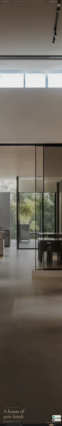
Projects (28, 1)
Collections (22, 1)
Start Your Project (54, 1)
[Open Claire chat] (56, 420)
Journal (32, 1)
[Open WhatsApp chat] (56, 416)
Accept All (51, 424)
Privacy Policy (20, 424)
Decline (55, 424)
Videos (41, 1)
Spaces (17, 1)
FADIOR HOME (6, 1)
